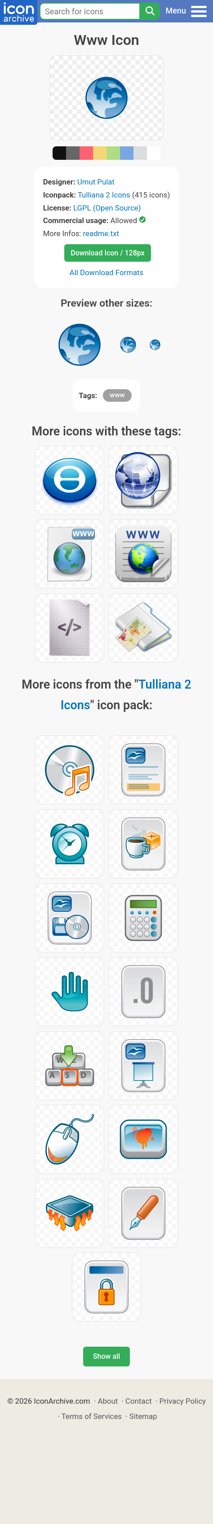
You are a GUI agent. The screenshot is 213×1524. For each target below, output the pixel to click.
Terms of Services (92, 1416)
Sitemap (143, 1416)
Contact (138, 1401)
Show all (106, 1356)
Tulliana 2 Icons (104, 194)
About (108, 1401)
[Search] (149, 11)
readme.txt (101, 233)
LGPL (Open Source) (107, 207)
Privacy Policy (183, 1401)
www (117, 395)
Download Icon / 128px (107, 253)
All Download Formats (107, 272)
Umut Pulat (96, 181)
